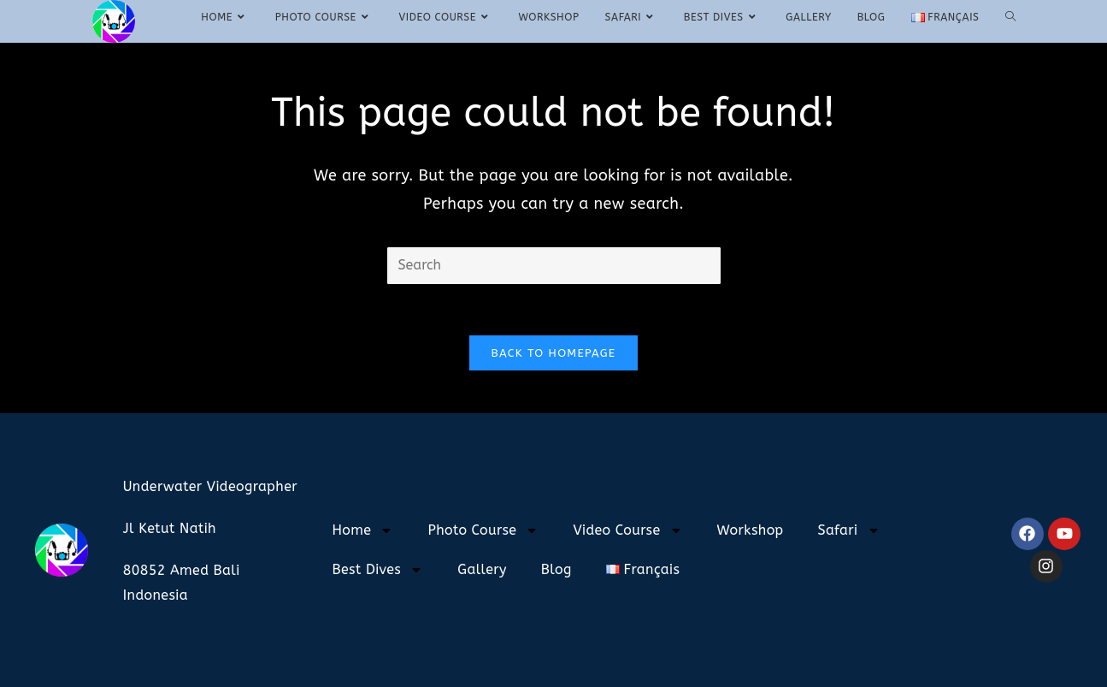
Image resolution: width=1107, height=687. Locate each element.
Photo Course (483, 530)
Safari (849, 530)
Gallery (482, 569)
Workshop (750, 530)
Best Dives (377, 569)
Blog (556, 569)
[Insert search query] (554, 265)
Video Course (627, 530)
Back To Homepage (554, 352)
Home (362, 530)
